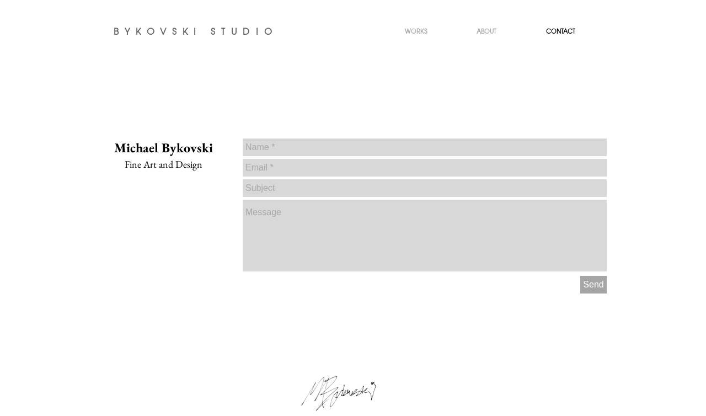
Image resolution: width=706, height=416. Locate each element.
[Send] (593, 285)
